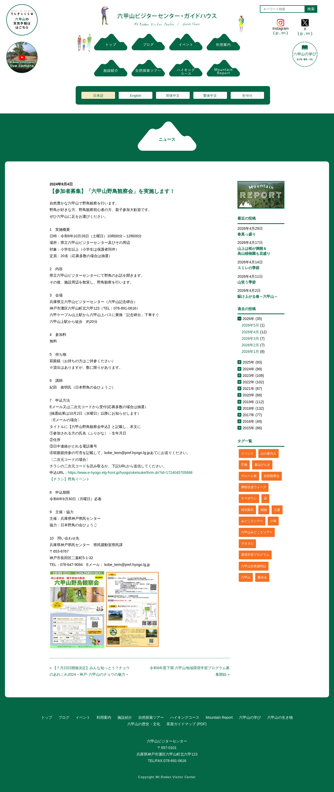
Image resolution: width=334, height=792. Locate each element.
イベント (83, 717)
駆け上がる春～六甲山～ (257, 296)
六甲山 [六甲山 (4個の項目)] (245, 577)
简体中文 (173, 96)
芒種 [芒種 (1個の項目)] (244, 465)
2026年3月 (250, 338)
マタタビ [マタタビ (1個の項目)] (247, 543)
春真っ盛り (246, 234)
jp (277, 33)
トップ (46, 717)
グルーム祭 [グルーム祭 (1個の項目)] (249, 476)
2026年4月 (250, 332)
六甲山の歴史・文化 (143, 724)
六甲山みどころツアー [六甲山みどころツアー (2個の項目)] (256, 532)
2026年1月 (250, 351)
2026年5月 (250, 325)
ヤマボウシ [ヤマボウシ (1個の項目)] (249, 498)
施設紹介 (124, 717)
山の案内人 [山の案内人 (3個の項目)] (268, 453)
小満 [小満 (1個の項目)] (273, 521)
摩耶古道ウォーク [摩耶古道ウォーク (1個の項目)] (253, 487)
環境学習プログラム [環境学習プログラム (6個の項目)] (255, 555)
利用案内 (104, 717)
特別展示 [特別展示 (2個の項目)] (247, 510)
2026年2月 (250, 345)
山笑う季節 (246, 282)
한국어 (247, 96)
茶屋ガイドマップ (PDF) (186, 724)
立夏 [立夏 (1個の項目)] (277, 510)
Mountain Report (219, 717)
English (135, 96)
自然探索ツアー (151, 717)
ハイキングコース (184, 717)
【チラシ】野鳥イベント (70, 479)
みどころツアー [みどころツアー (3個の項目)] (252, 521)
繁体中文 (210, 96)
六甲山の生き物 (280, 717)
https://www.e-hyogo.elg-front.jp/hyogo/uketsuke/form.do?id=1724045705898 (130, 472)
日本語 (98, 96)
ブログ (63, 717)
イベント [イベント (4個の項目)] (247, 453)
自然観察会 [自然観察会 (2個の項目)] (271, 476)
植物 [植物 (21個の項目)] (264, 510)
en (284, 33)
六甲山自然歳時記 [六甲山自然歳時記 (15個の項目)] (253, 566)
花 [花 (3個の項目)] (265, 498)
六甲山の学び (250, 717)
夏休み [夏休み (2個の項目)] (262, 577)
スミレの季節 (248, 268)
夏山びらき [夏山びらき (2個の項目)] (262, 465)
